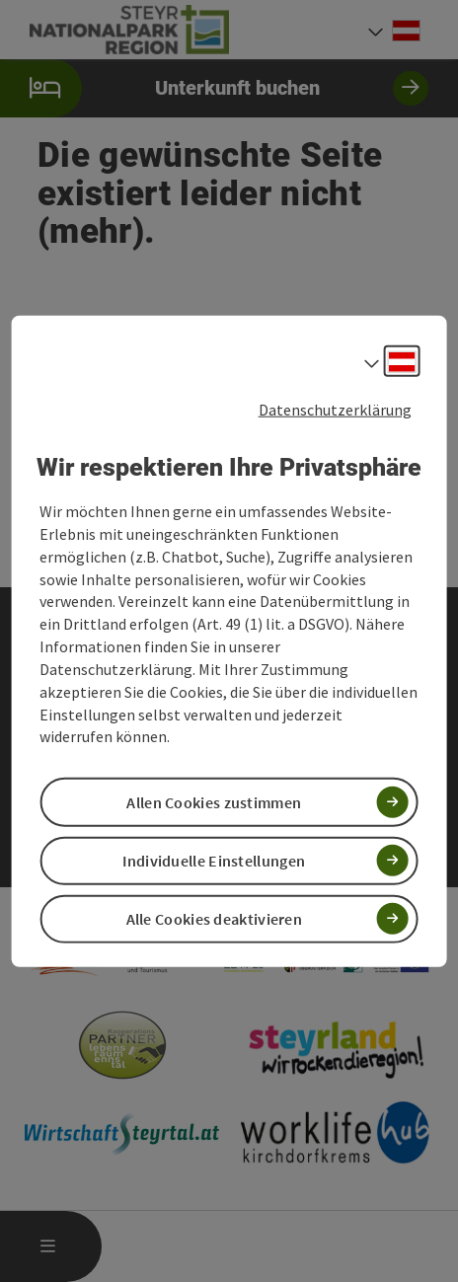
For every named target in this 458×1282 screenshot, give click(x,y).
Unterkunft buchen (214, 88)
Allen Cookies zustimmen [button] (213, 801)
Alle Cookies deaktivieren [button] (214, 919)
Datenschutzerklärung (335, 408)
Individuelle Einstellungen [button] (213, 859)
